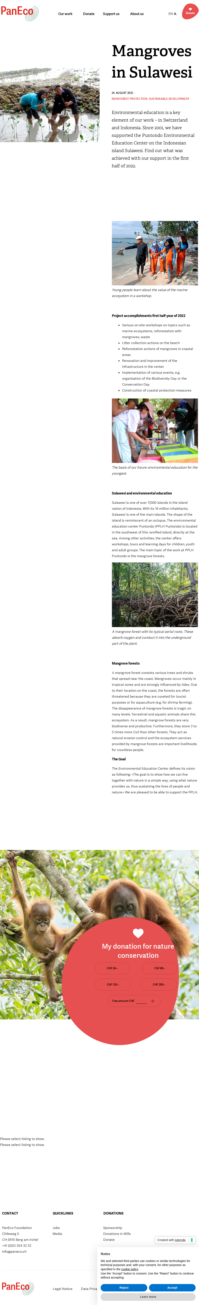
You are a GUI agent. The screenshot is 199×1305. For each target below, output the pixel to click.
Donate (89, 14)
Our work (66, 14)
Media (57, 1233)
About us (138, 14)
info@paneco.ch (14, 1251)
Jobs (56, 1228)
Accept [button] (172, 1287)
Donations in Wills (117, 1233)
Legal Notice (62, 1289)
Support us (112, 14)
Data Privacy (91, 1289)
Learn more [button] (148, 1296)
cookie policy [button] (129, 1269)
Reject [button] (124, 1287)
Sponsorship (112, 1228)
